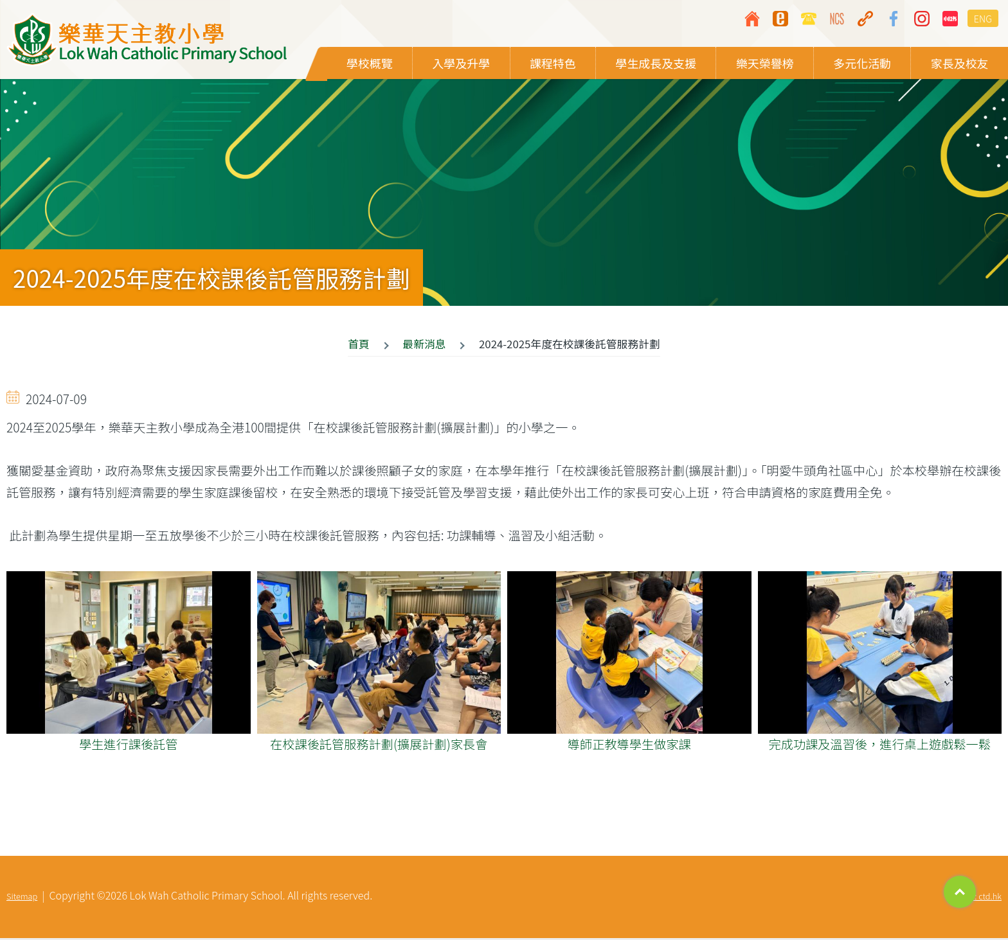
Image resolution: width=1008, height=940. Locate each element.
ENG (983, 18)
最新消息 (424, 345)
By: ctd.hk (984, 898)
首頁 (359, 345)
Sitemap (21, 898)
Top (960, 892)
